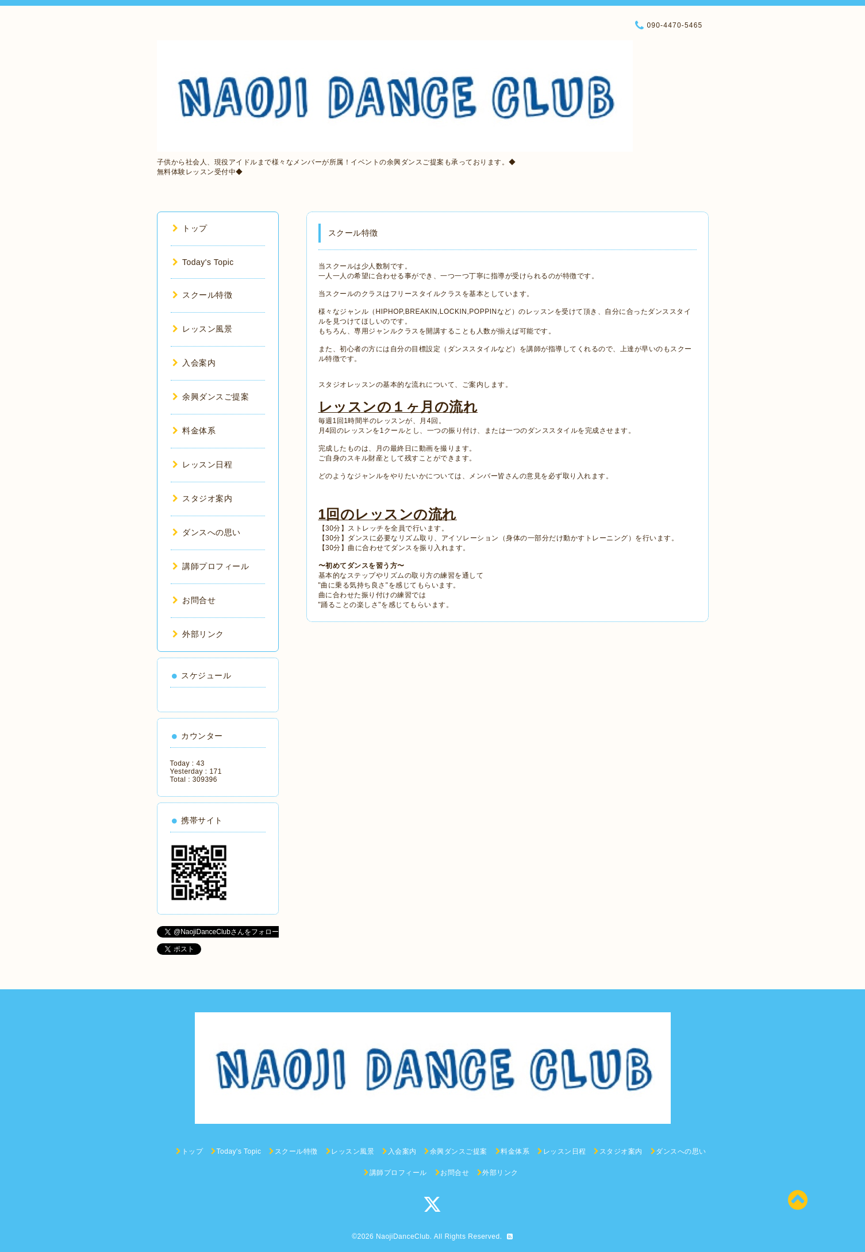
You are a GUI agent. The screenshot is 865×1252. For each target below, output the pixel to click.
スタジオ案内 (202, 498)
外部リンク (198, 634)
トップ (189, 228)
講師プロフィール (210, 566)
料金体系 (194, 430)
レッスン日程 (202, 464)
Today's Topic (203, 262)
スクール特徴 (202, 294)
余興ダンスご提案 (210, 396)
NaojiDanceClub (403, 1236)
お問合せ (194, 600)
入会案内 (194, 362)
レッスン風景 (202, 328)
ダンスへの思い (206, 532)
